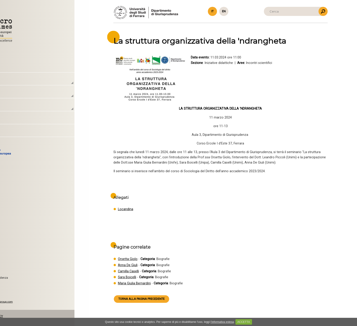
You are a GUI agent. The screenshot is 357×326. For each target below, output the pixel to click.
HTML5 (28, 305)
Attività (28, 107)
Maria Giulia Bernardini (134, 283)
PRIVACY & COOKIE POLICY (36, 316)
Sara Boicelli (127, 277)
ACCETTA (243, 321)
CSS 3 (39, 305)
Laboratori (31, 94)
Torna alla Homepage (40, 29)
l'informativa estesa (222, 321)
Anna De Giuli (128, 265)
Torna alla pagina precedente (141, 299)
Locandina (125, 209)
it (212, 11)
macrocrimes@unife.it (32, 289)
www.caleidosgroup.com (48, 301)
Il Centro (29, 81)
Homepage (32, 68)
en (224, 11)
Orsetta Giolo (128, 259)
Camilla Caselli (128, 271)
